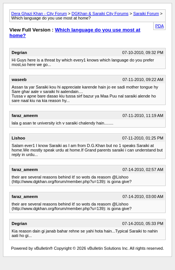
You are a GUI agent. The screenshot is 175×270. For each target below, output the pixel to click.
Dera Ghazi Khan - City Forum (39, 13)
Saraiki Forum (146, 13)
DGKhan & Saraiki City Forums (99, 13)
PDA (159, 26)
